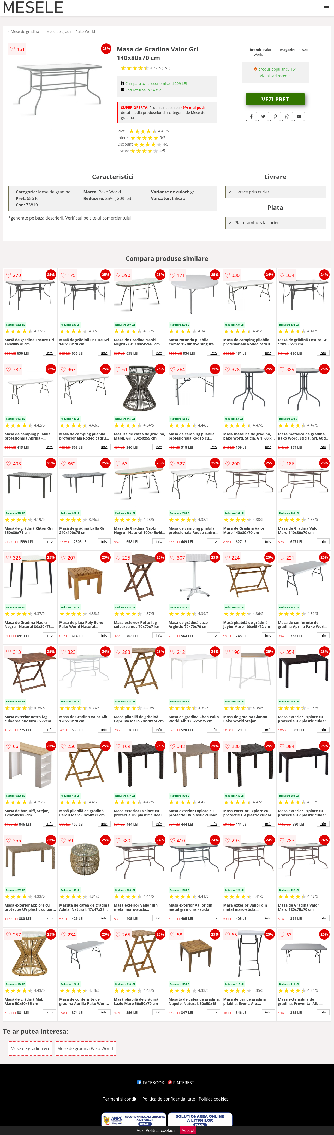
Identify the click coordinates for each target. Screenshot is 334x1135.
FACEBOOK (150, 1083)
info (49, 352)
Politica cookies (214, 1099)
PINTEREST (181, 1083)
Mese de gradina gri (29, 1048)
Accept (188, 1130)
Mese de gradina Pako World (70, 31)
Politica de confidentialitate (168, 1099)
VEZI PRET (275, 99)
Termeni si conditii (121, 1099)
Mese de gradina (25, 31)
